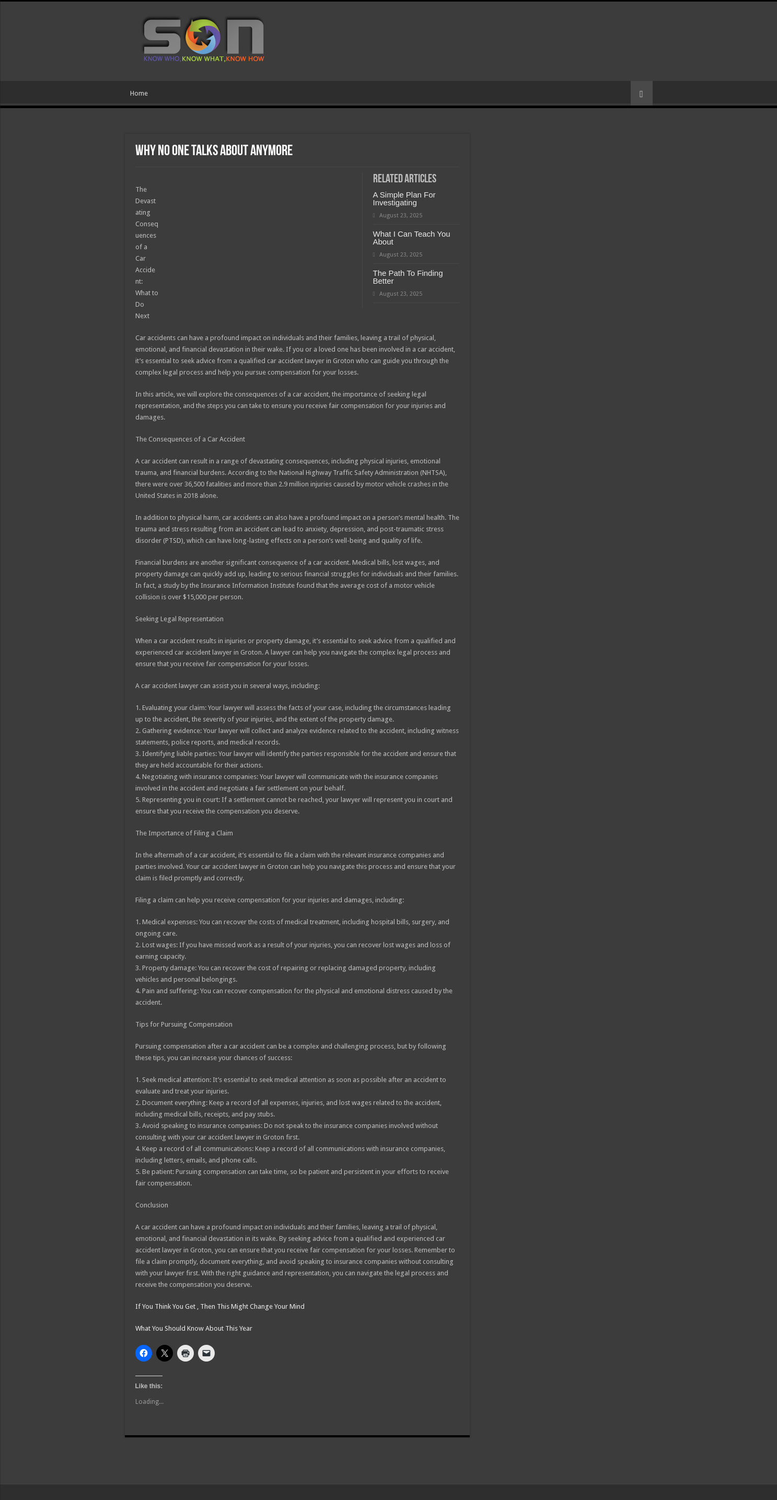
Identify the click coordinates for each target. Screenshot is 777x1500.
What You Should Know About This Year (193, 1328)
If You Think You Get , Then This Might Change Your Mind (220, 1306)
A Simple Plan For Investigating (404, 198)
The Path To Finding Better (408, 277)
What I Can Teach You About (411, 237)
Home (139, 93)
